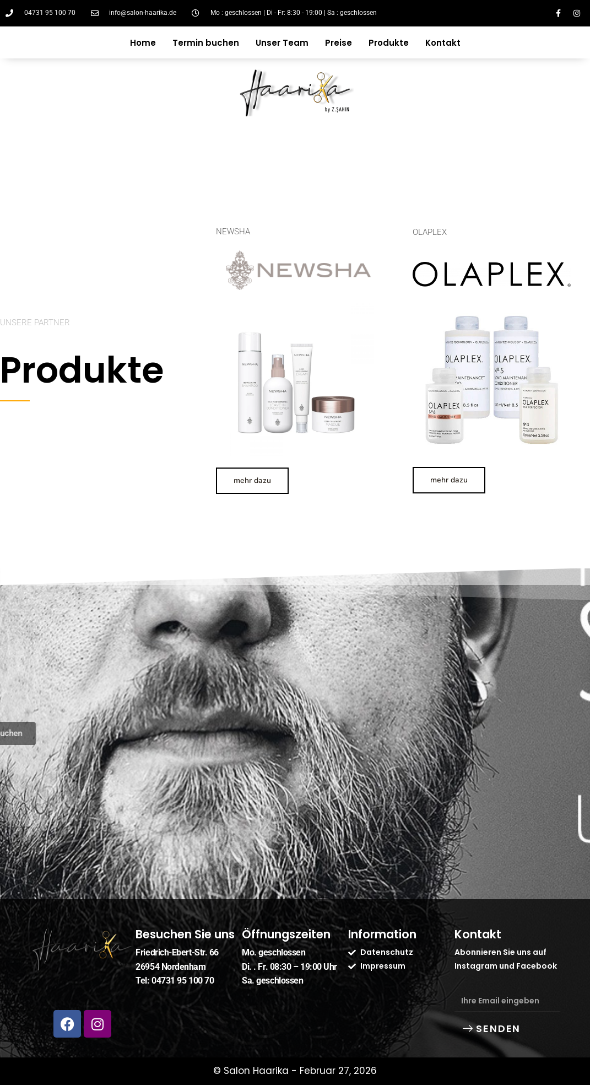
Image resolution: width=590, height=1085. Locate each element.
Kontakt (443, 43)
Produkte (389, 43)
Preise (338, 43)
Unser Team (282, 43)
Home (143, 43)
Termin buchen (205, 43)
